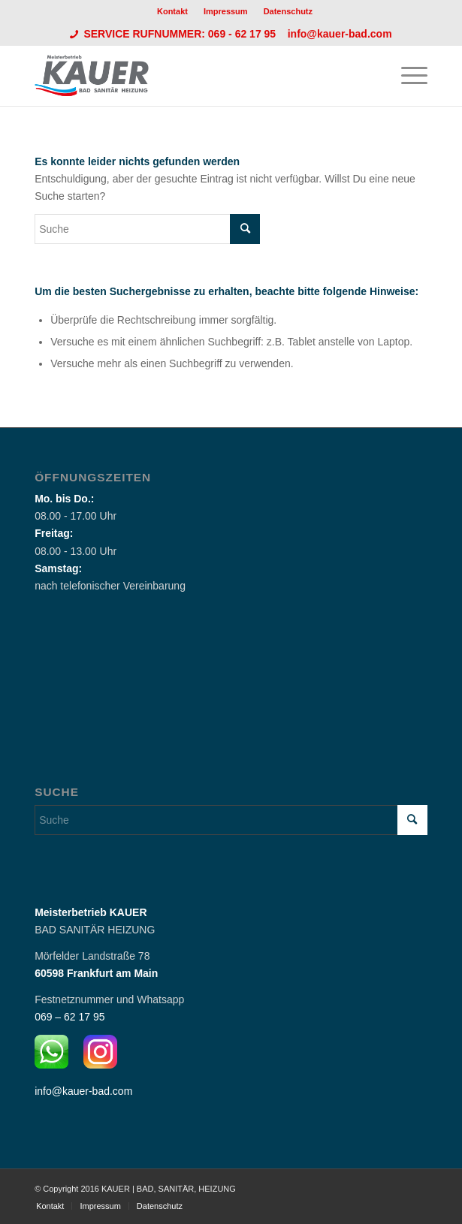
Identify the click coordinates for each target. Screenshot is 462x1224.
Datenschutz (288, 11)
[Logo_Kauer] (192, 76)
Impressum (226, 11)
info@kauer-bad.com (340, 34)
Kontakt (172, 11)
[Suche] (147, 229)
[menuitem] (172, 11)
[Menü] (406, 76)
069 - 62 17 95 (243, 34)
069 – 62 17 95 (69, 1017)
